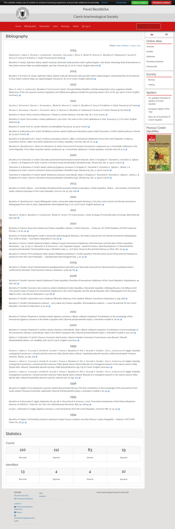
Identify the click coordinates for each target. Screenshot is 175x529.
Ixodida (149, 51)
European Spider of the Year (159, 110)
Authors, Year (136, 46)
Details (104, 2)
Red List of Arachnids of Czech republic (159, 118)
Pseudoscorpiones (154, 61)
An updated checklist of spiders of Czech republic (159, 101)
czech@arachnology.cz (24, 499)
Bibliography (30, 26)
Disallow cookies (161, 2)
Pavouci (19, 512)
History (151, 85)
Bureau (151, 80)
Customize (121, 2)
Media (75, 26)
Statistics (42, 496)
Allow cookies (140, 2)
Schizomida (151, 66)
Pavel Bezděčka (96, 9)
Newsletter (44, 26)
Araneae (150, 46)
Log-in (87, 26)
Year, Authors (123, 45)
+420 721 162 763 (22, 495)
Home (18, 26)
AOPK (16, 521)
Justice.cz (17, 504)
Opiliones (150, 56)
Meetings (65, 26)
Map (41, 493)
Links (55, 26)
